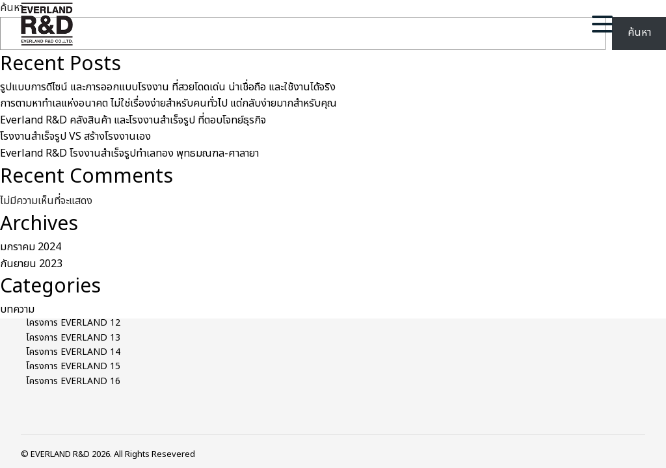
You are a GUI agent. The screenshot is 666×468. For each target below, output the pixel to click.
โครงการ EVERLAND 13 (73, 337)
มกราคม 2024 (30, 247)
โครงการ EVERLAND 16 (73, 381)
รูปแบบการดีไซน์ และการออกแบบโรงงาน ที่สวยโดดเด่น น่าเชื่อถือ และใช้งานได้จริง (168, 87)
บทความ (17, 309)
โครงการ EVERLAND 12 (73, 323)
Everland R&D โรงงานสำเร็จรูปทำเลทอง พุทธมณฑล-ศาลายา (129, 153)
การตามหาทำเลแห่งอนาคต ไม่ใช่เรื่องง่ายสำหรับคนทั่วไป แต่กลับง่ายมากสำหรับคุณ (168, 103)
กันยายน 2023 (31, 264)
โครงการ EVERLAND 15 (73, 366)
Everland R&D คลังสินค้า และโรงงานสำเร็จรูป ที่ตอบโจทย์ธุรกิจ (133, 120)
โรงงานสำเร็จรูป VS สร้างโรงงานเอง (75, 136)
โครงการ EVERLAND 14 (73, 352)
